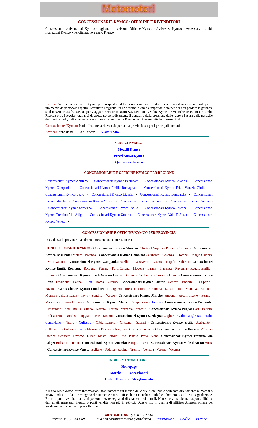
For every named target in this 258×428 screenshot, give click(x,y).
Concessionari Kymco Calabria (166, 181)
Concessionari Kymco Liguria (112, 194)
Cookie (185, 419)
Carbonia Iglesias (189, 315)
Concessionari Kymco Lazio (64, 194)
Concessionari (138, 373)
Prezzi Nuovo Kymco (129, 156)
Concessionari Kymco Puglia (189, 201)
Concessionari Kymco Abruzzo (66, 181)
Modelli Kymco (129, 149)
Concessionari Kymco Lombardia (163, 194)
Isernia (156, 302)
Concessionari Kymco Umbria (110, 214)
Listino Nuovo (115, 379)
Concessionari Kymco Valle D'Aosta (162, 214)
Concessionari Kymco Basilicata (116, 181)
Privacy (201, 419)
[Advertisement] (129, 68)
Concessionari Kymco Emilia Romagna (107, 187)
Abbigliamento (142, 379)
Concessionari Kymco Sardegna (70, 208)
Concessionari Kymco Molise (93, 201)
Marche (115, 373)
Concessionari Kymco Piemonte (141, 201)
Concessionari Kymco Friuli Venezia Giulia (174, 187)
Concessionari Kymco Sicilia (118, 208)
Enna (80, 329)
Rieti (88, 282)
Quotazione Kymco (129, 162)
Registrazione (164, 419)
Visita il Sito (110, 132)
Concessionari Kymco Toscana (166, 208)
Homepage (129, 366)
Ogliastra (85, 322)
